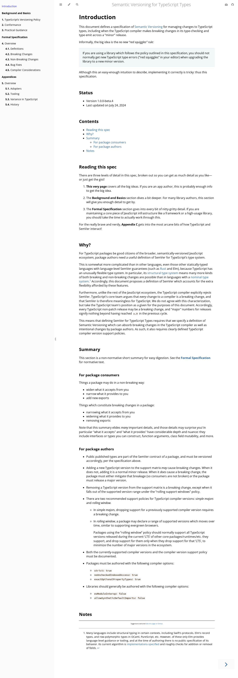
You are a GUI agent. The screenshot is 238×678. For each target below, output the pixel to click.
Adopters (13, 88)
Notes (90, 151)
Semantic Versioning (149, 27)
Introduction (9, 6)
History (12, 104)
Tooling (12, 94)
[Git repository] (232, 5)
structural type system (162, 273)
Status (86, 93)
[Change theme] (69, 4)
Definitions (14, 48)
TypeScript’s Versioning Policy (21, 19)
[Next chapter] (226, 664)
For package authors (108, 147)
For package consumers (110, 142)
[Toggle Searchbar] (77, 4)
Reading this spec (98, 130)
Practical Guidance (14, 30)
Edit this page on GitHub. (154, 624)
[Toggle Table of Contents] (61, 4)
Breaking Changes (18, 54)
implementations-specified (143, 644)
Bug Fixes (13, 64)
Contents (89, 121)
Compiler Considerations (23, 70)
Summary (92, 138)
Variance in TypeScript (21, 99)
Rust (163, 269)
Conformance (11, 25)
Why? (90, 134)
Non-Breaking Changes (21, 59)
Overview (9, 43)
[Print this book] (227, 5)
